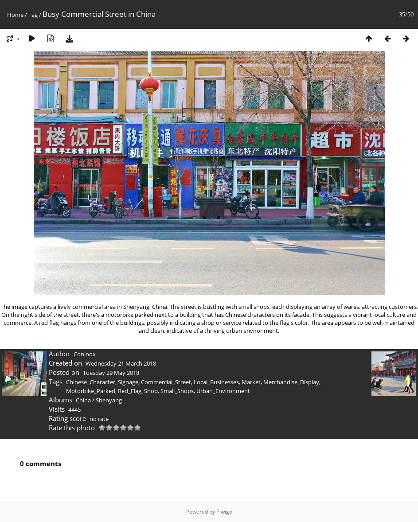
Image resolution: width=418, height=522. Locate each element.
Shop (151, 391)
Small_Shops (177, 391)
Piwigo (224, 511)
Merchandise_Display (291, 382)
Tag (33, 15)
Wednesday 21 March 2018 (121, 363)
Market (251, 382)
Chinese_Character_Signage (102, 382)
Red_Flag (129, 391)
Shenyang (109, 400)
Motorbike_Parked (90, 391)
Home (15, 15)
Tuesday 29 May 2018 (111, 373)
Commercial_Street (166, 382)
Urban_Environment (223, 391)
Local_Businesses (216, 382)
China (83, 400)
